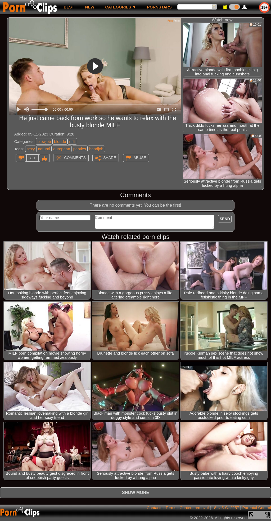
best (69, 7)
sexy (31, 149)
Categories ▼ (120, 7)
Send (225, 219)
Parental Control (256, 507)
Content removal (194, 507)
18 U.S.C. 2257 (225, 507)
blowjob (44, 141)
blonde (60, 141)
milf (72, 141)
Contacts (154, 507)
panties (79, 149)
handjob (96, 149)
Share (109, 158)
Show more (135, 492)
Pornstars (159, 7)
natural (44, 149)
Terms (170, 507)
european (61, 149)
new (89, 7)
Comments (75, 158)
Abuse (140, 158)
